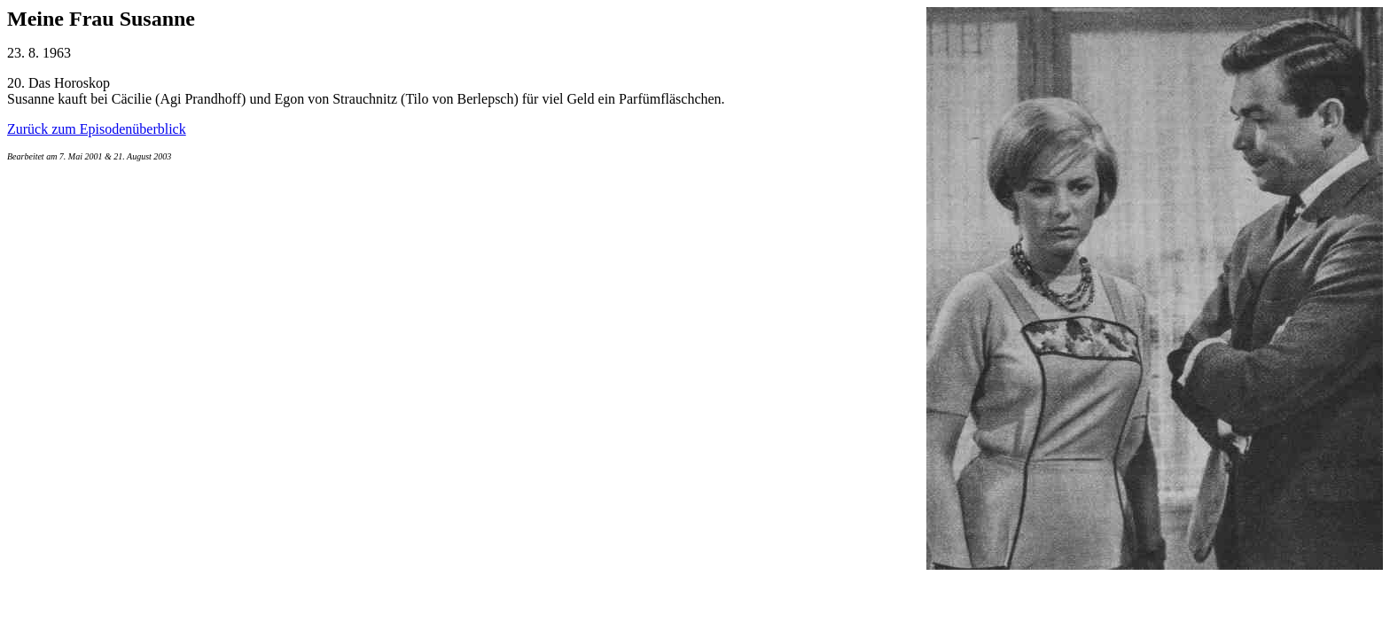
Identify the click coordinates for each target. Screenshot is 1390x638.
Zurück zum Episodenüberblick (96, 128)
